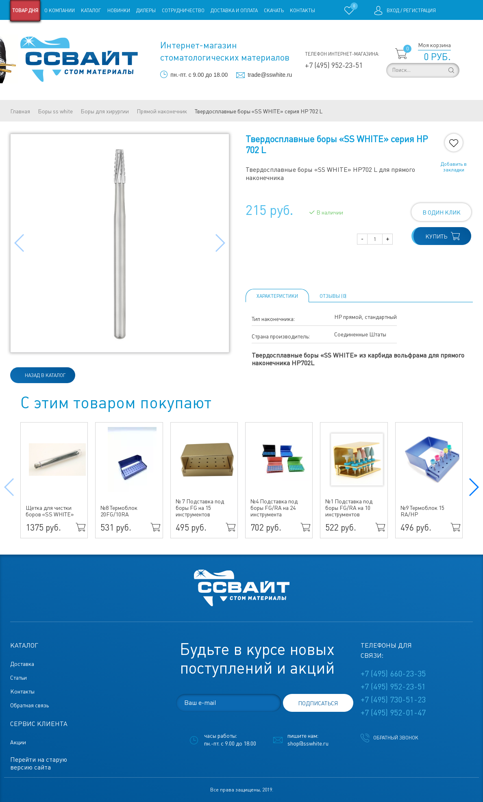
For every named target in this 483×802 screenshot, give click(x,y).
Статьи (107, 32)
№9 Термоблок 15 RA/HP (422, 511)
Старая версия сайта (67, 32)
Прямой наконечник (162, 111)
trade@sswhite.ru (270, 75)
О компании (59, 10)
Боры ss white (55, 111)
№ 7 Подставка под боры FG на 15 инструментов (200, 508)
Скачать (274, 10)
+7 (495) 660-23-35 (393, 673)
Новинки (118, 10)
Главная (20, 111)
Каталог (91, 10)
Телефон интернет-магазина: (342, 54)
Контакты (302, 10)
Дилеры (146, 10)
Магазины (22, 32)
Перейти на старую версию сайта (38, 763)
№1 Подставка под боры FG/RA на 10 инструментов (348, 508)
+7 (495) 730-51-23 (393, 699)
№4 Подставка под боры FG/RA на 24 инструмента (274, 508)
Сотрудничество (183, 10)
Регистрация (419, 10)
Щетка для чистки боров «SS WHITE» (50, 511)
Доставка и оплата (234, 10)
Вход (393, 10)
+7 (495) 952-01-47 (393, 712)
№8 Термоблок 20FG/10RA (118, 511)
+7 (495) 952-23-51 (334, 65)
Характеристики (277, 296)
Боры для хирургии (104, 111)
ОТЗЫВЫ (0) (333, 296)
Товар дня (25, 10)
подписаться (318, 703)
